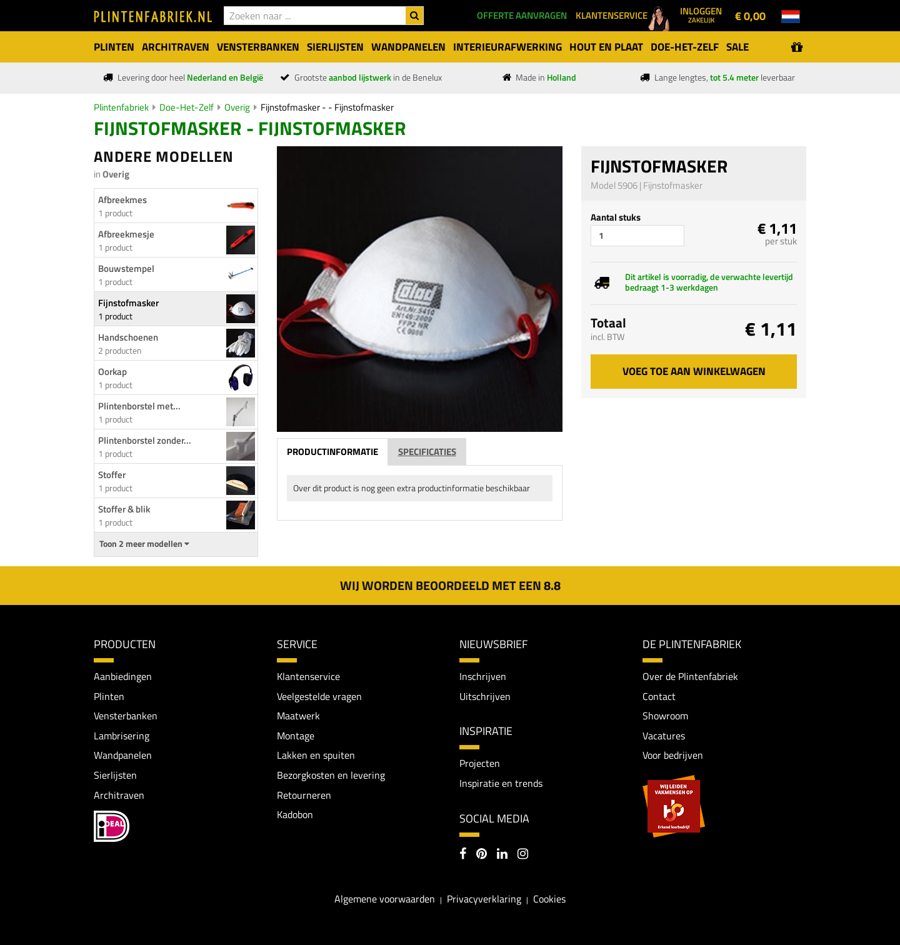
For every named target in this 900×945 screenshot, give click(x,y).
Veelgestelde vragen (319, 696)
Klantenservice (308, 676)
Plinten (109, 696)
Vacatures (663, 735)
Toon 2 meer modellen (144, 544)
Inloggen (701, 14)
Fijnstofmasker (128, 303)
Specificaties (427, 451)
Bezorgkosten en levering (331, 775)
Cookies (549, 898)
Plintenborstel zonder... (144, 440)
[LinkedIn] (502, 855)
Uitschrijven (485, 696)
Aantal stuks (616, 217)
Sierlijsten (115, 775)
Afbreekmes (122, 199)
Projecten (479, 763)
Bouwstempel (126, 268)
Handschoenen (128, 337)
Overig (237, 107)
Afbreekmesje (126, 234)
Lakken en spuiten (316, 755)
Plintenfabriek (121, 107)
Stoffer (112, 475)
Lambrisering (121, 735)
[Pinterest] (481, 855)
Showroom (665, 715)
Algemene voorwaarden (384, 898)
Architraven (119, 795)
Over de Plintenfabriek (690, 676)
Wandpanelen (123, 755)
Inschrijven (482, 676)
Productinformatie (332, 451)
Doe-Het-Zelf (186, 107)
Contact (659, 696)
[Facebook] (462, 855)
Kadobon (295, 814)
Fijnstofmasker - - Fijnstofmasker (327, 107)
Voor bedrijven (672, 755)
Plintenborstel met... (139, 406)
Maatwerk (298, 715)
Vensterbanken (126, 715)
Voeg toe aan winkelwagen (694, 371)
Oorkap (112, 371)
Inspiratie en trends (500, 783)
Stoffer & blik (124, 509)
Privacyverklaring (484, 898)
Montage (295, 735)
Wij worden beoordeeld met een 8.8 (450, 585)
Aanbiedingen (123, 676)
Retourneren (304, 795)
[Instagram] (523, 855)
